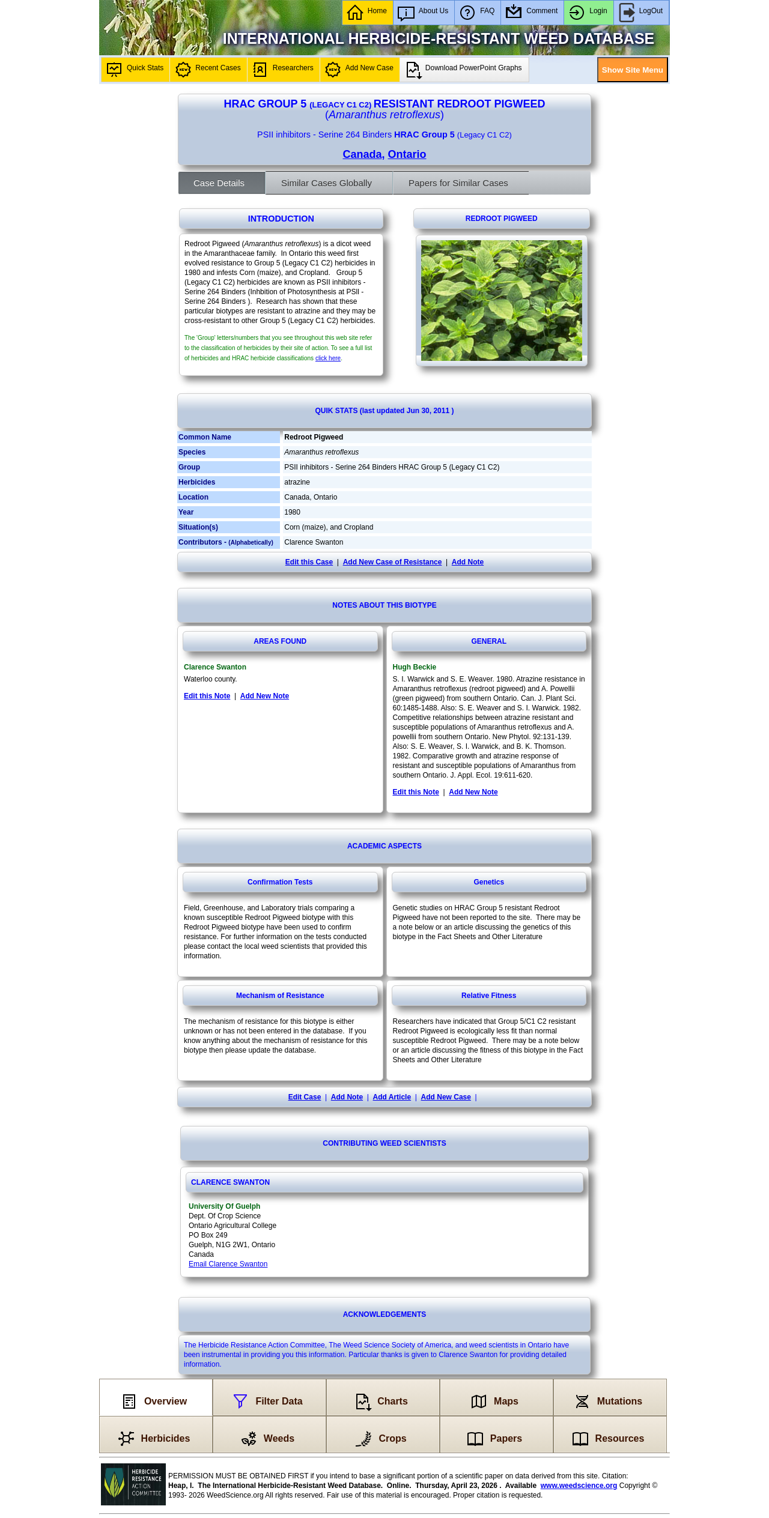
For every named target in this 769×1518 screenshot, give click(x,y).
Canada (361, 154)
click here (328, 358)
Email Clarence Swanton (228, 1264)
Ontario (407, 154)
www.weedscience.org (579, 1485)
